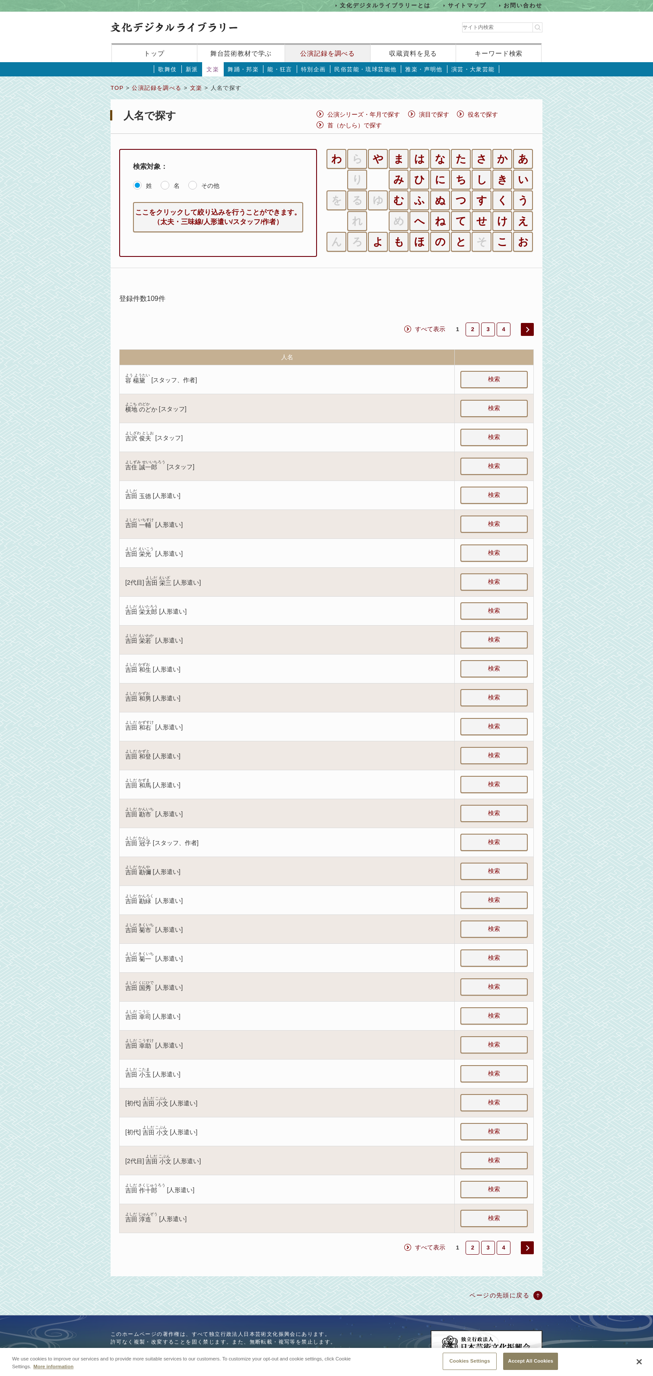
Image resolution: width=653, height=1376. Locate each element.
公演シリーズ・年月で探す (363, 114)
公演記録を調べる (327, 53)
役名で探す (483, 114)
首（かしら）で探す (354, 125)
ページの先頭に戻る (499, 1295)
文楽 (212, 69)
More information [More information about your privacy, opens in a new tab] (53, 1370)
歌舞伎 (167, 69)
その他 (210, 185)
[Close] (639, 1366)
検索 (494, 379)
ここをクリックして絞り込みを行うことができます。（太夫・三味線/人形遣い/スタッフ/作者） (218, 217)
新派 (192, 69)
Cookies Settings (470, 1365)
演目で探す (434, 114)
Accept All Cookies (530, 1365)
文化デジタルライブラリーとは (385, 5)
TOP (117, 88)
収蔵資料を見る (413, 53)
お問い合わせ (523, 5)
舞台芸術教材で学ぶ (241, 53)
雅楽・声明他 (423, 69)
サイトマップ (467, 5)
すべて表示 (430, 329)
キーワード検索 (499, 53)
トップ (154, 53)
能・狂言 (279, 69)
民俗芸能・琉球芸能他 (365, 69)
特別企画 (313, 69)
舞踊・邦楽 (243, 69)
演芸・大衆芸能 (473, 69)
